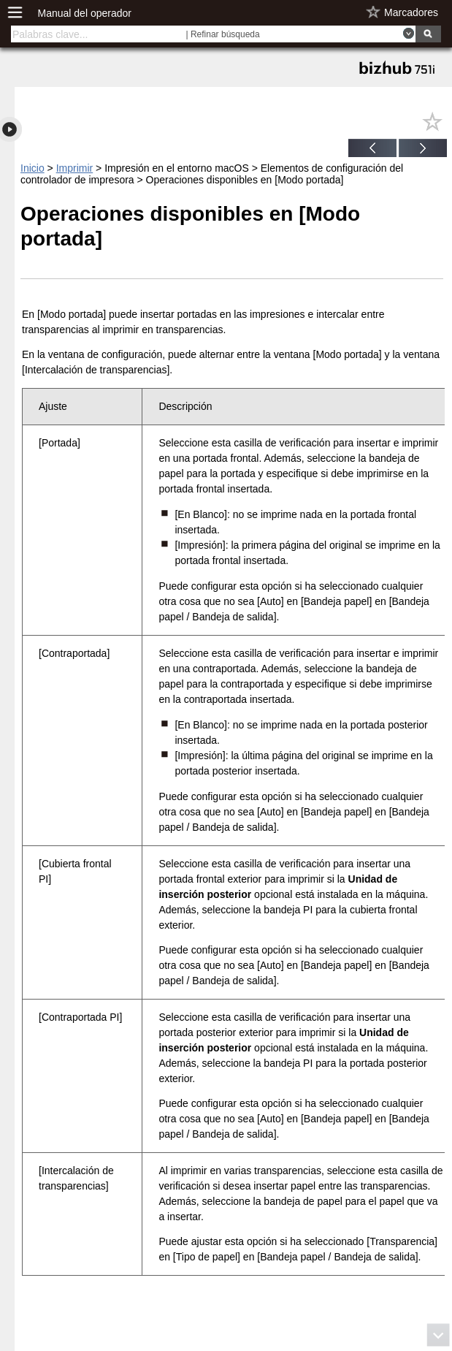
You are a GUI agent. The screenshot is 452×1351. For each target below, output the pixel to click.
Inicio (32, 168)
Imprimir (74, 168)
